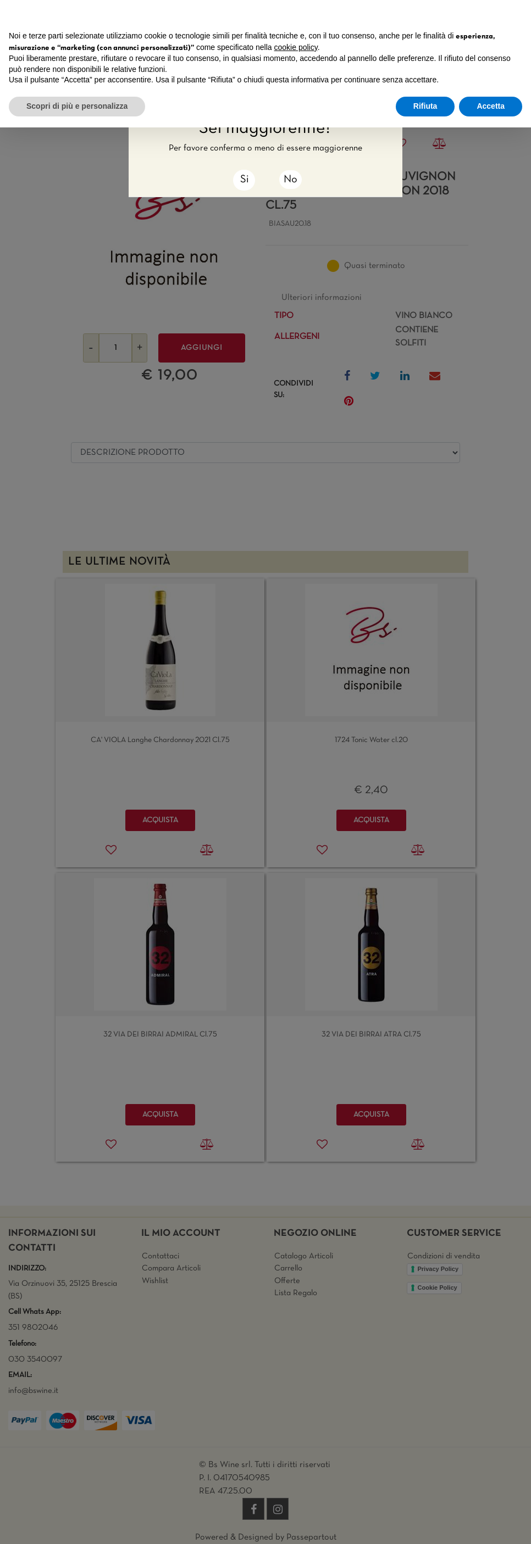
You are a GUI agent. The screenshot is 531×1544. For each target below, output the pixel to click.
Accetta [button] (491, 106)
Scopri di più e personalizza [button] (77, 106)
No (290, 180)
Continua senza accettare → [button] (471, 14)
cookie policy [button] (296, 47)
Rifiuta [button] (425, 106)
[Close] (244, 180)
